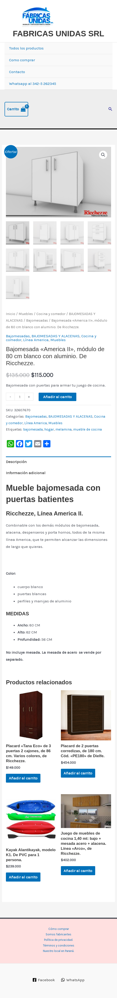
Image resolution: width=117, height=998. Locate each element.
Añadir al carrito (57, 397)
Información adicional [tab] (25, 473)
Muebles (26, 314)
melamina (63, 430)
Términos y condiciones (58, 945)
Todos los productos (26, 48)
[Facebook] (44, 980)
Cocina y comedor (50, 314)
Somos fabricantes (58, 934)
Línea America (36, 340)
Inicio (10, 314)
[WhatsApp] (72, 980)
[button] (110, 109)
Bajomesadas (37, 321)
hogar (49, 430)
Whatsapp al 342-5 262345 (32, 83)
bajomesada (33, 430)
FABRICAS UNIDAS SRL (58, 33)
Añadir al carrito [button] (23, 778)
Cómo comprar (58, 929)
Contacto (17, 71)
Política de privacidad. (58, 939)
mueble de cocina (87, 430)
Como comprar (22, 60)
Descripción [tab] (16, 462)
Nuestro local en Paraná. (58, 951)
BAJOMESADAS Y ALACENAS (56, 336)
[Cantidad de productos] (20, 397)
